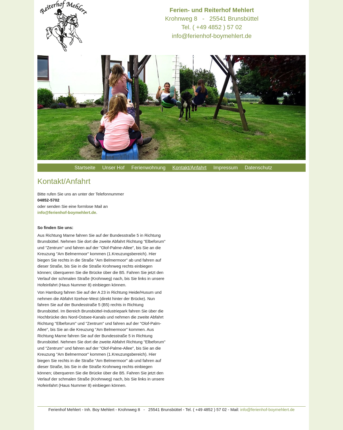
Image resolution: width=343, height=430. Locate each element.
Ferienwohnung (148, 167)
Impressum (225, 167)
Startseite (84, 167)
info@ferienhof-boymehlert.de (211, 35)
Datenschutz (258, 167)
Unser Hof (113, 167)
